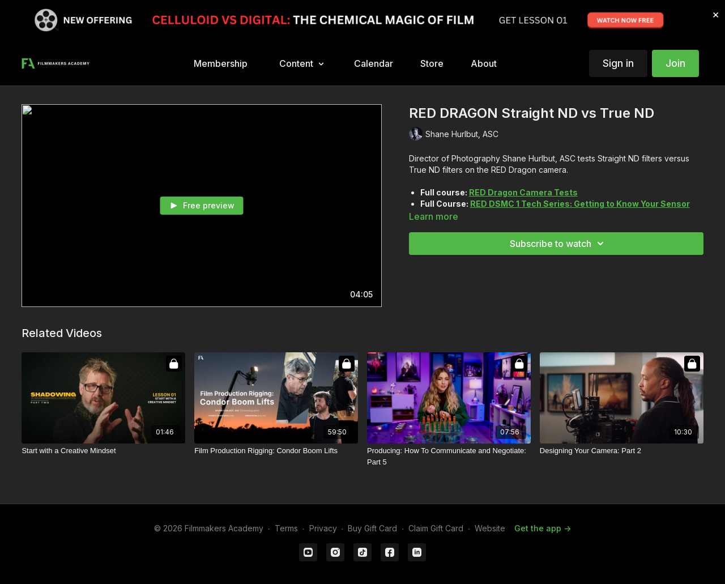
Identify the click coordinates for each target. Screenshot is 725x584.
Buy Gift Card (372, 528)
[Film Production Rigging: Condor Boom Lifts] (276, 451)
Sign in (618, 63)
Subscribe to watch (558, 243)
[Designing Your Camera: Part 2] (621, 451)
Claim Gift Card (435, 528)
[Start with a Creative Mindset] (103, 451)
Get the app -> (542, 528)
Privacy (323, 528)
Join (675, 63)
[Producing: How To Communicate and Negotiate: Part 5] (449, 456)
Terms (286, 528)
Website (490, 528)
